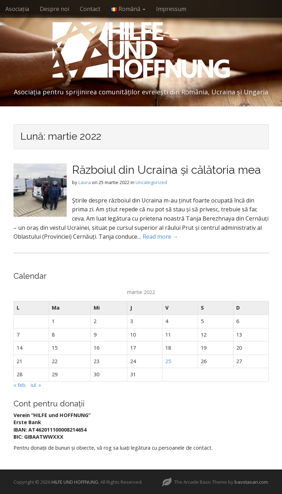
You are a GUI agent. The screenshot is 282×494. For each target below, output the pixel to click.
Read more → (160, 236)
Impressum (171, 9)
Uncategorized (151, 182)
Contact (90, 9)
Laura (84, 182)
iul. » (36, 385)
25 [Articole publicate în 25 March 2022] (168, 361)
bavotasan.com (251, 482)
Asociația (17, 9)
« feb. (20, 385)
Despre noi (54, 9)
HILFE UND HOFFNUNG (74, 482)
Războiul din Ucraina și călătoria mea (166, 169)
